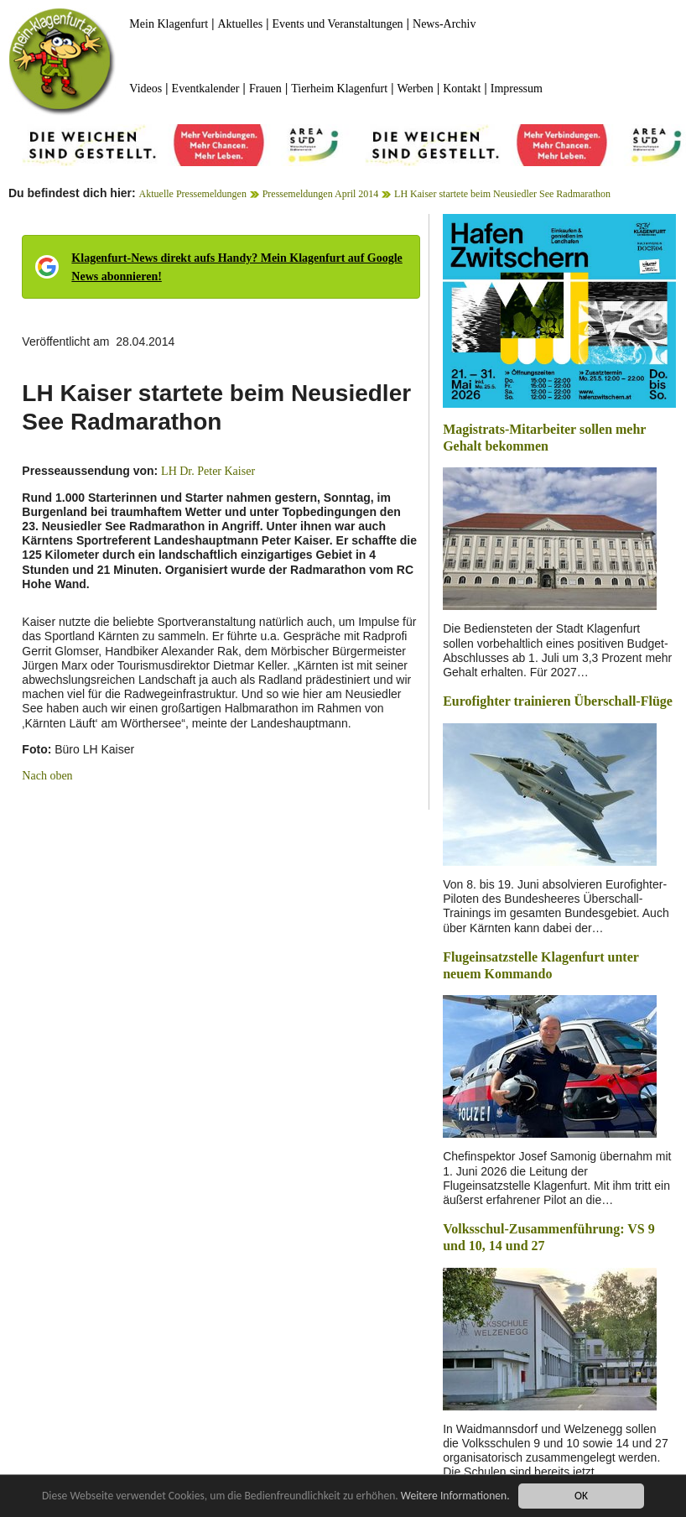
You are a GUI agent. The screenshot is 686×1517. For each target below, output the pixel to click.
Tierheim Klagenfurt (339, 88)
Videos (145, 88)
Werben (416, 88)
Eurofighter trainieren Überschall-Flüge (558, 701)
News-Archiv (444, 24)
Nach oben (47, 775)
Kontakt (462, 88)
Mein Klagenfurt (168, 24)
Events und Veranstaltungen (338, 24)
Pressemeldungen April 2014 (320, 194)
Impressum (517, 88)
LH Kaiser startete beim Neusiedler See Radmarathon (502, 194)
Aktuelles (239, 24)
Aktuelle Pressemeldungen (193, 194)
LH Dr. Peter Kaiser (208, 471)
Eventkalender (206, 88)
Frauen (265, 88)
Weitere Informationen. (455, 1495)
